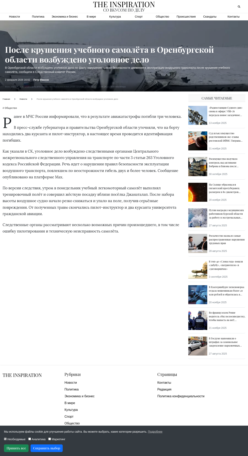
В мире (91, 16)
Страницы (167, 374)
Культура (115, 16)
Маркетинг (56, 439)
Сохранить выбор (46, 448)
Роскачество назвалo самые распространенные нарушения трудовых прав (227, 239)
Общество (162, 16)
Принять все (16, 448)
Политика (38, 16)
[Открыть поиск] (238, 6)
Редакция (164, 389)
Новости (14, 16)
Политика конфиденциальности (180, 396)
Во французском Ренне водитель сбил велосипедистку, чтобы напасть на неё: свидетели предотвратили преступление (227, 320)
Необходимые (15, 439)
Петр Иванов (41, 79)
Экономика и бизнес (65, 16)
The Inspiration (23, 375)
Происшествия (186, 16)
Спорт (139, 16)
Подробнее (155, 431)
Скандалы (209, 16)
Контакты (233, 16)
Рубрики (72, 374)
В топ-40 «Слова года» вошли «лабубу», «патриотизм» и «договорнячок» (226, 265)
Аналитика (37, 439)
